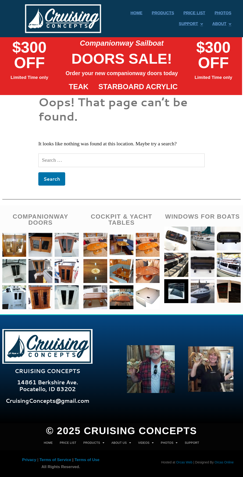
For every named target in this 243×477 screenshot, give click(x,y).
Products (163, 13)
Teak (78, 87)
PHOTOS (169, 443)
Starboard (121, 87)
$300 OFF (29, 55)
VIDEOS (146, 443)
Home (137, 13)
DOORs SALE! (121, 59)
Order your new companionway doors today (122, 73)
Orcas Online (224, 462)
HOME (48, 442)
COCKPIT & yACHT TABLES (121, 219)
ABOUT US (121, 443)
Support (191, 24)
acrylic (162, 87)
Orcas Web (184, 462)
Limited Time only (29, 77)
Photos (223, 13)
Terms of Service (55, 460)
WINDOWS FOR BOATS (202, 216)
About (221, 24)
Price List (194, 13)
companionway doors (40, 219)
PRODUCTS (93, 443)
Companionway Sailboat (122, 43)
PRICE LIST (68, 442)
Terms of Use (87, 460)
